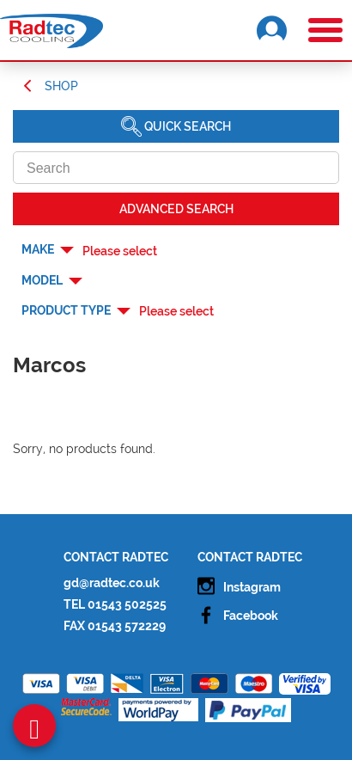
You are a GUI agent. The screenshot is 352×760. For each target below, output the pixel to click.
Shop (61, 86)
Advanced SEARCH (176, 209)
